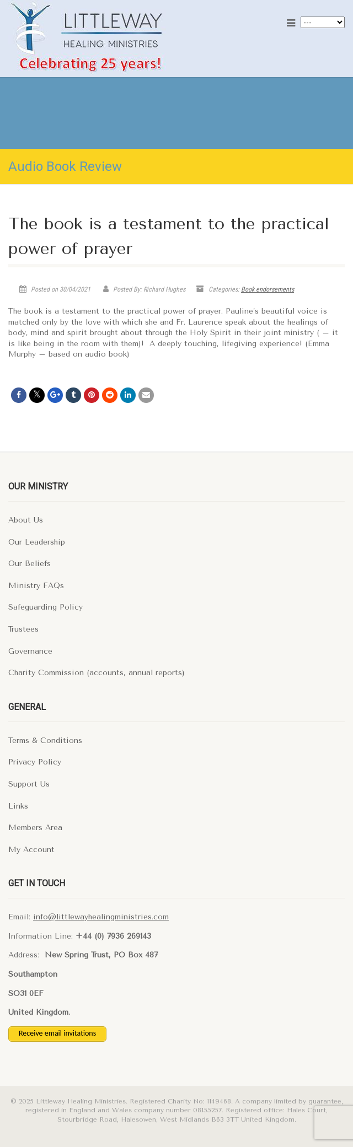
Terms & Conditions (45, 740)
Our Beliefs (29, 563)
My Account (31, 849)
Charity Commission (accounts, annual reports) (96, 672)
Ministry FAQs (36, 585)
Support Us (29, 784)
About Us (25, 520)
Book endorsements (267, 289)
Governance (30, 651)
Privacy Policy (34, 762)
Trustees (23, 629)
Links (18, 806)
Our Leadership (36, 542)
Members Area (35, 827)
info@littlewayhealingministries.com (101, 917)
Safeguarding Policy (45, 607)
